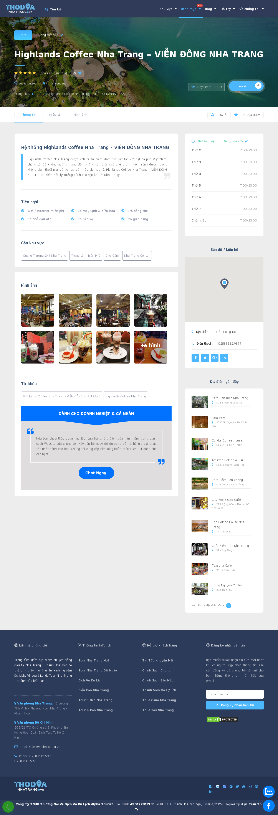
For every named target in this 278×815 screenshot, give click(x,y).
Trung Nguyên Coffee (227, 585)
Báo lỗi (219, 115)
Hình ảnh (80, 114)
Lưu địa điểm (247, 115)
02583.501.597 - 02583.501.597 (33, 758)
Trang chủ (21, 93)
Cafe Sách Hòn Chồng (227, 480)
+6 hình (151, 345)
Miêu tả (55, 114)
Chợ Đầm (112, 255)
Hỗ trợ (228, 9)
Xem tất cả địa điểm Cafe (211, 605)
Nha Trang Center (137, 255)
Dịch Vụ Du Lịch (90, 680)
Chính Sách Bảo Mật (157, 680)
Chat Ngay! (96, 472)
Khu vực (168, 9)
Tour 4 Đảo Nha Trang (95, 710)
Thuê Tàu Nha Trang (158, 710)
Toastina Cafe (222, 565)
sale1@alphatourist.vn (44, 746)
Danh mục (192, 8)
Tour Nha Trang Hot (93, 660)
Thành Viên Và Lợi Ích (159, 690)
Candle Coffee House (227, 440)
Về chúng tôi (251, 9)
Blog (210, 9)
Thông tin (28, 114)
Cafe (23, 35)
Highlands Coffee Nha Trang (126, 396)
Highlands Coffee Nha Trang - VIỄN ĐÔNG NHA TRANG (61, 396)
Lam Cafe (219, 418)
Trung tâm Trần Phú (85, 255)
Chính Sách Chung (156, 670)
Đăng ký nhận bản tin (235, 705)
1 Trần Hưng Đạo (56, 83)
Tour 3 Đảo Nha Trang (95, 700)
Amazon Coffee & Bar (227, 460)
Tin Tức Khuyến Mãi (157, 660)
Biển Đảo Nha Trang (93, 690)
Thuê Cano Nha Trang (159, 700)
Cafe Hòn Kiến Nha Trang (230, 398)
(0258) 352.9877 (29, 83)
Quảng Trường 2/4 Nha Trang (44, 255)
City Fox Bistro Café (226, 499)
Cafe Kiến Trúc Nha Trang (230, 545)
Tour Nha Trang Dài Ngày (97, 670)
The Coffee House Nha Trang (228, 524)
